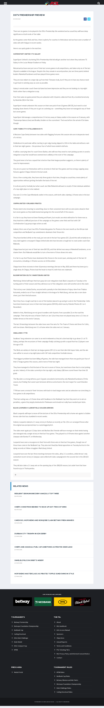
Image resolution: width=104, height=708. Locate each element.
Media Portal (18, 674)
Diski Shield (18, 644)
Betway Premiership (21, 624)
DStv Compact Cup (20, 648)
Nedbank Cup (18, 632)
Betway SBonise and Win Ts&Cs (67, 682)
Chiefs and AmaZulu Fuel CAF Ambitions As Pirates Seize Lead (43, 549)
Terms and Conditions (64, 648)
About (59, 624)
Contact (59, 660)
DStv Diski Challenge (21, 640)
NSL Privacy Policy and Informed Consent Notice (73, 656)
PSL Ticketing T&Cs (63, 652)
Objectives (60, 640)
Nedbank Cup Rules (63, 678)
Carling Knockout (20, 636)
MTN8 (16, 652)
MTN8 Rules (60, 674)
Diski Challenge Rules (64, 690)
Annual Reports (62, 644)
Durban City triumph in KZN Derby (30, 536)
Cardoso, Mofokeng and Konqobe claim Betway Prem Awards (44, 522)
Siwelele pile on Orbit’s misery (29, 562)
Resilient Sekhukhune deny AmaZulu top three (36, 496)
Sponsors (60, 636)
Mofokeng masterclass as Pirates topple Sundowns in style (44, 576)
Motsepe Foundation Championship (26, 628)
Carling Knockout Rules (64, 694)
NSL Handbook (62, 628)
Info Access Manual (63, 632)
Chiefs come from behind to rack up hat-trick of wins (40, 509)
